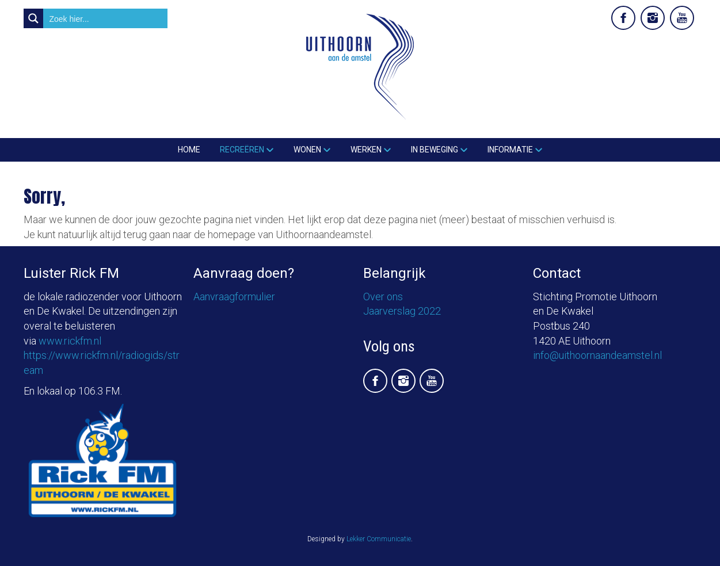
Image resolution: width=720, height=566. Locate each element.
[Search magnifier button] (33, 18)
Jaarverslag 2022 (402, 311)
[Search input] (105, 18)
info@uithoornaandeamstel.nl (597, 355)
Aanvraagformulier (234, 296)
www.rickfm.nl (70, 341)
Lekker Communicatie (378, 539)
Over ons (383, 296)
